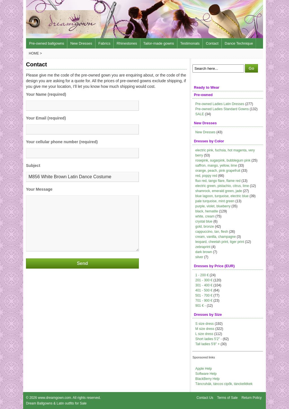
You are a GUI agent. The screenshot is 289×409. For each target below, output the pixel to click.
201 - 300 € (204, 280)
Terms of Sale (227, 398)
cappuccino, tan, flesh (211, 232)
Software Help (205, 374)
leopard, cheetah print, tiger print (219, 242)
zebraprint (202, 247)
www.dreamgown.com (54, 398)
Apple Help (203, 369)
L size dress (204, 334)
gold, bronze (204, 227)
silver (199, 257)
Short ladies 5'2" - (208, 339)
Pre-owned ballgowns (46, 43)
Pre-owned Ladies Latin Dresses (219, 104)
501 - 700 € (204, 295)
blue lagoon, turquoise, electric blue (222, 196)
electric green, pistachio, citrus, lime (222, 186)
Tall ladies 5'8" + (207, 344)
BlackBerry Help (207, 379)
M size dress (204, 329)
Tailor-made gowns (158, 43)
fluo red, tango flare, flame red (217, 181)
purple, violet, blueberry (213, 206)
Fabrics (104, 43)
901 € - (200, 306)
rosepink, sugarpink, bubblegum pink (222, 160)
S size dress (204, 324)
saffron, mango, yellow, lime (216, 165)
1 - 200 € (202, 275)
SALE (199, 114)
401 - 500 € (204, 290)
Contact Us (204, 398)
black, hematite (206, 211)
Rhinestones (127, 43)
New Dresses (81, 43)
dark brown (203, 252)
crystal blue (204, 221)
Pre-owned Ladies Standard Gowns (222, 109)
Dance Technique (239, 43)
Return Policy (252, 398)
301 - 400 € (204, 285)
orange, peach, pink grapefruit (217, 171)
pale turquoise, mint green (215, 201)
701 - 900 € (204, 301)
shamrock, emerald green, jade (218, 191)
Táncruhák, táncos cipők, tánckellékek (224, 384)
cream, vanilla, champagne (215, 237)
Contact (212, 43)
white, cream (204, 216)
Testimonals (190, 43)
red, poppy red (206, 176)
